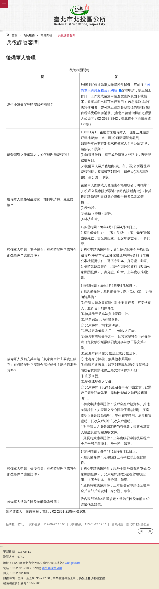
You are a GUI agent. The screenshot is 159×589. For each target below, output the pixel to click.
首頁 (14, 35)
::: (1, 31)
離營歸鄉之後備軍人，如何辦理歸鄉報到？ (38, 154)
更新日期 (9, 551)
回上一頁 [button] (145, 531)
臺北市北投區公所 (79, 14)
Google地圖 (72, 563)
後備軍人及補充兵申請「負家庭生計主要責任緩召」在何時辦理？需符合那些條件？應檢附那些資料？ (42, 364)
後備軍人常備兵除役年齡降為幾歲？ (33, 502)
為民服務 (29, 35)
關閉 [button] (4, 4)
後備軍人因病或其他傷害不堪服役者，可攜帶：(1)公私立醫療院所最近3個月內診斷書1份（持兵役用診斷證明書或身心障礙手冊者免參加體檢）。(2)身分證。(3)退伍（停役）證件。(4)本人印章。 (116, 202)
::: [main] (7, 34)
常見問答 (46, 35)
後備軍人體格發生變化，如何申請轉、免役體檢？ (40, 202)
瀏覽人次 (9, 556)
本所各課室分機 (52, 568)
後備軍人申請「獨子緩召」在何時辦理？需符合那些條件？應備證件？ (42, 252)
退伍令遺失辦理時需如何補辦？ (30, 104)
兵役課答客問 (66, 35)
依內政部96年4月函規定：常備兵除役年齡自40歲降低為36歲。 (115, 501)
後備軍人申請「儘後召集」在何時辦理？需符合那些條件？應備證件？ (42, 471)
